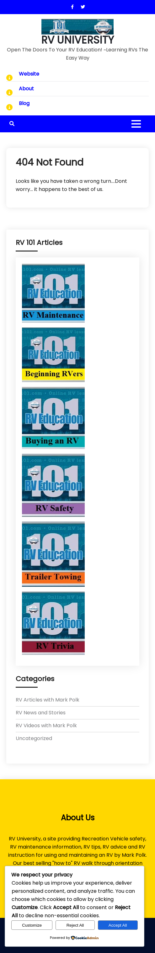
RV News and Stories (41, 712)
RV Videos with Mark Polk (46, 725)
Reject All (75, 925)
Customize (32, 925)
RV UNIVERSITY (77, 40)
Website (29, 73)
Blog (24, 103)
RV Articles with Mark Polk (47, 699)
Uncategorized (34, 738)
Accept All (118, 925)
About (26, 88)
